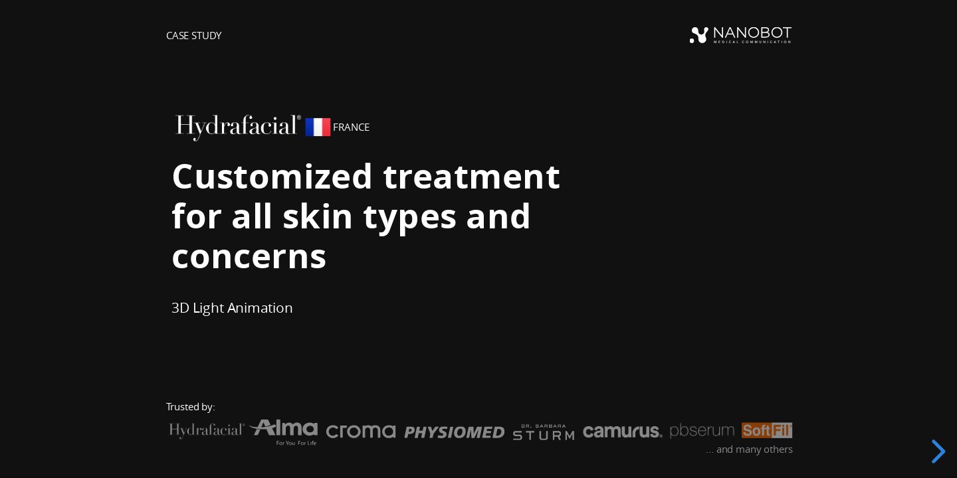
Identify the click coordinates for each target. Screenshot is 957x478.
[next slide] (936, 451)
